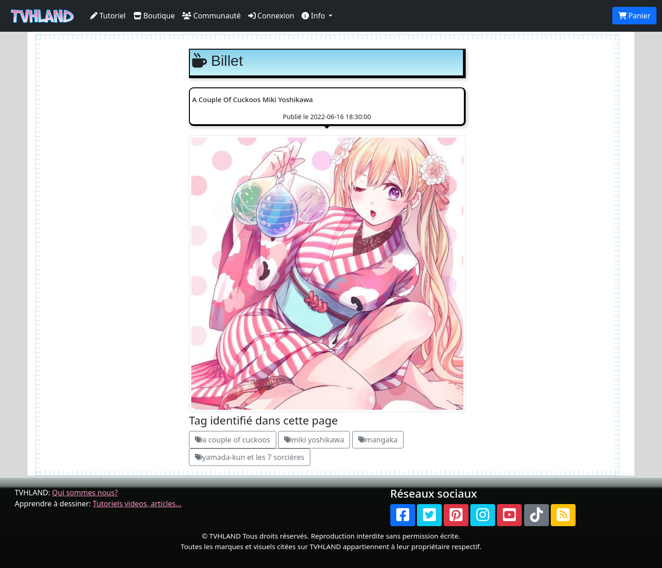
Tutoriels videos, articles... (137, 504)
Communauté (211, 16)
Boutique (154, 16)
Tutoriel (108, 16)
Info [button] (314, 16)
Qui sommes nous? (85, 493)
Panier (634, 16)
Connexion (271, 16)
